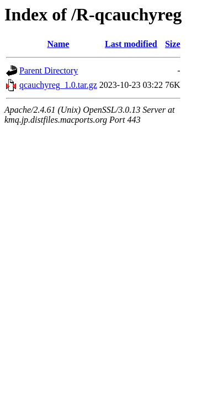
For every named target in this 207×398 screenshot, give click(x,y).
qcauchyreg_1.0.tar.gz (58, 85)
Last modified (131, 44)
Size (173, 44)
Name (58, 44)
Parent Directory (48, 70)
